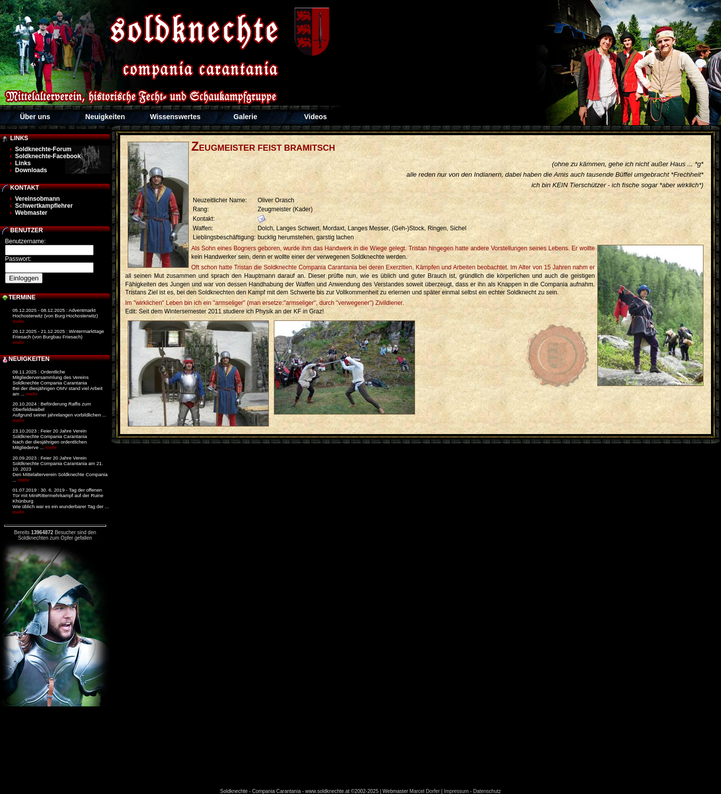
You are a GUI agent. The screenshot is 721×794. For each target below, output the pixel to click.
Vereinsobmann (37, 198)
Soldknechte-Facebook (48, 156)
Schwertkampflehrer (44, 205)
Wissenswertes (175, 117)
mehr (18, 321)
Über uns (35, 117)
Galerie (245, 117)
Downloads (31, 170)
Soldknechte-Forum (43, 149)
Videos (315, 117)
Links (23, 163)
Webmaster (31, 212)
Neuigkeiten (105, 117)
